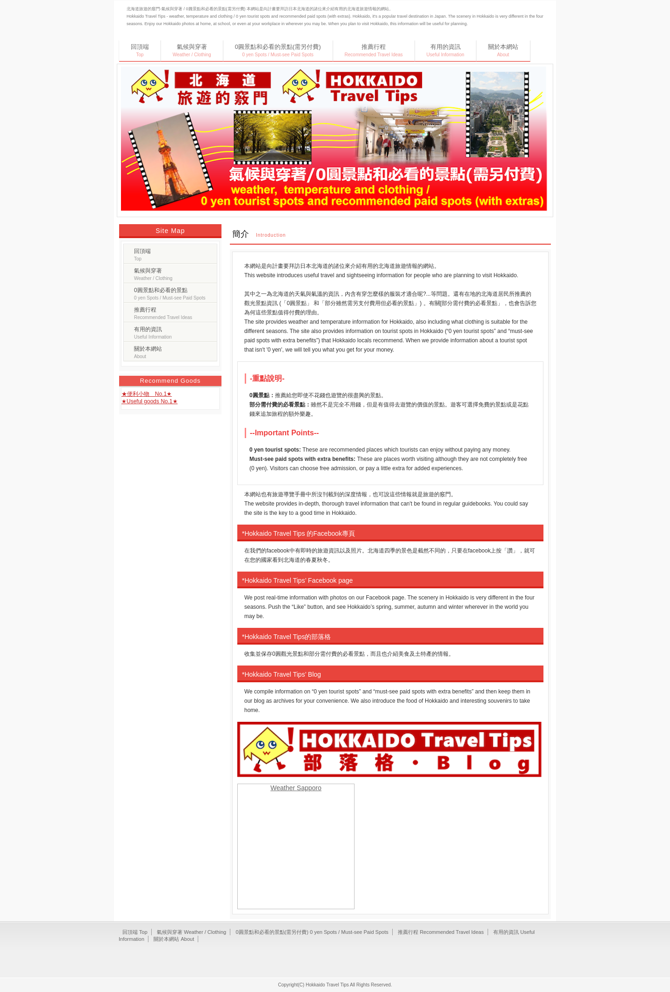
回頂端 (140, 50)
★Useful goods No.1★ (149, 401)
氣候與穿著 (192, 50)
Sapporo (309, 788)
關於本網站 (503, 50)
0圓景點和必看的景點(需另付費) (278, 50)
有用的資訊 (445, 50)
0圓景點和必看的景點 (169, 293)
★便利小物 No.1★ (146, 394)
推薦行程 (374, 50)
